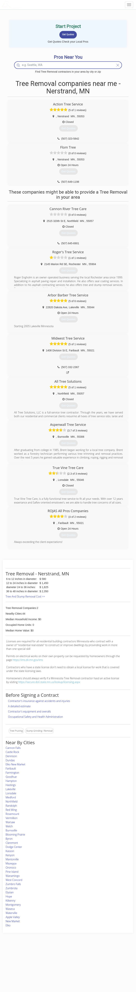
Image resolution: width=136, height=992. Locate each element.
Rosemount (12, 814)
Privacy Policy (103, 961)
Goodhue (11, 777)
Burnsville (11, 830)
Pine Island (12, 871)
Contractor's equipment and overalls (29, 711)
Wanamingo (13, 876)
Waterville (11, 913)
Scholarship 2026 (104, 957)
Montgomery (13, 904)
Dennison (11, 756)
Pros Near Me (20, 961)
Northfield (11, 801)
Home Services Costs (23, 957)
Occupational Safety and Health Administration (35, 716)
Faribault (11, 768)
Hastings (11, 785)
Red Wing (11, 810)
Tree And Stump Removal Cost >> (25, 596)
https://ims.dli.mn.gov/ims (28, 660)
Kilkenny (10, 900)
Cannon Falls (13, 748)
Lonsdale (11, 793)
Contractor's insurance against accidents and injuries (39, 701)
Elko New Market (15, 764)
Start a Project (20, 965)
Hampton (11, 781)
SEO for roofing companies (109, 973)
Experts (52, 961)
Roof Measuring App (59, 965)
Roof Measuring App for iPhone (65, 969)
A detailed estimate (19, 706)
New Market (13, 921)
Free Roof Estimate (22, 969)
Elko (8, 925)
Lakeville (11, 789)
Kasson (10, 851)
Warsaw (10, 822)
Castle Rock (12, 752)
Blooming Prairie (15, 834)
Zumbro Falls (13, 884)
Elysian (10, 892)
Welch (9, 826)
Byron (9, 838)
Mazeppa (11, 863)
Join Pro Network (57, 957)
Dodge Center (14, 847)
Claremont (12, 843)
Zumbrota (11, 888)
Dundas (10, 760)
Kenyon (10, 855)
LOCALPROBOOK (23, 5)
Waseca (10, 909)
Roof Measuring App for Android (65, 973)
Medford (11, 797)
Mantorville (12, 859)
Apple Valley (13, 917)
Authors (99, 965)
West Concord (14, 880)
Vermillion (11, 818)
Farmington (12, 772)
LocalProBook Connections (109, 969)
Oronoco (11, 867)
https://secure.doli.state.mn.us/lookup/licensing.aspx (49, 682)
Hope (9, 896)
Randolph (11, 805)
